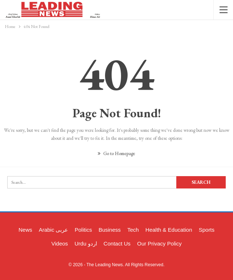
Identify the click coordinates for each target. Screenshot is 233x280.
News (25, 230)
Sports (206, 230)
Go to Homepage (116, 153)
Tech (133, 230)
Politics (83, 230)
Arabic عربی (53, 230)
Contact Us (117, 243)
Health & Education (168, 230)
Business (110, 230)
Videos (59, 243)
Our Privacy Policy (159, 243)
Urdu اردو (86, 243)
